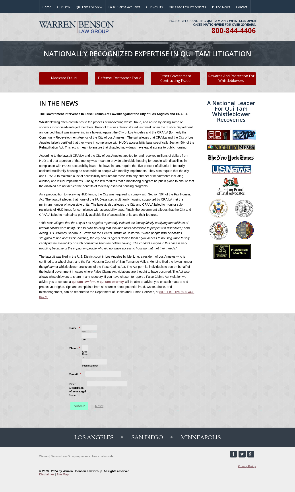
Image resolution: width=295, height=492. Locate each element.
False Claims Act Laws (124, 7)
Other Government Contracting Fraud (175, 78)
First (84, 331)
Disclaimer (46, 474)
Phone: (73, 348)
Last (84, 339)
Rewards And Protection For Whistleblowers (231, 78)
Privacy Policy (247, 466)
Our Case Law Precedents (187, 7)
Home (46, 7)
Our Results (154, 7)
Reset (99, 406)
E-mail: (74, 374)
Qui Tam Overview (89, 7)
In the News (221, 7)
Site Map (62, 474)
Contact (241, 7)
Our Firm (63, 7)
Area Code (85, 353)
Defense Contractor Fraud (119, 77)
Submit (79, 406)
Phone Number (90, 366)
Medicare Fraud (64, 77)
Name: (73, 328)
